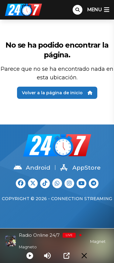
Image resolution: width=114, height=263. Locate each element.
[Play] (30, 255)
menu (98, 9)
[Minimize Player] (84, 255)
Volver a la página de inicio (57, 92)
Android (32, 167)
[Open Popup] (66, 255)
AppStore (80, 167)
